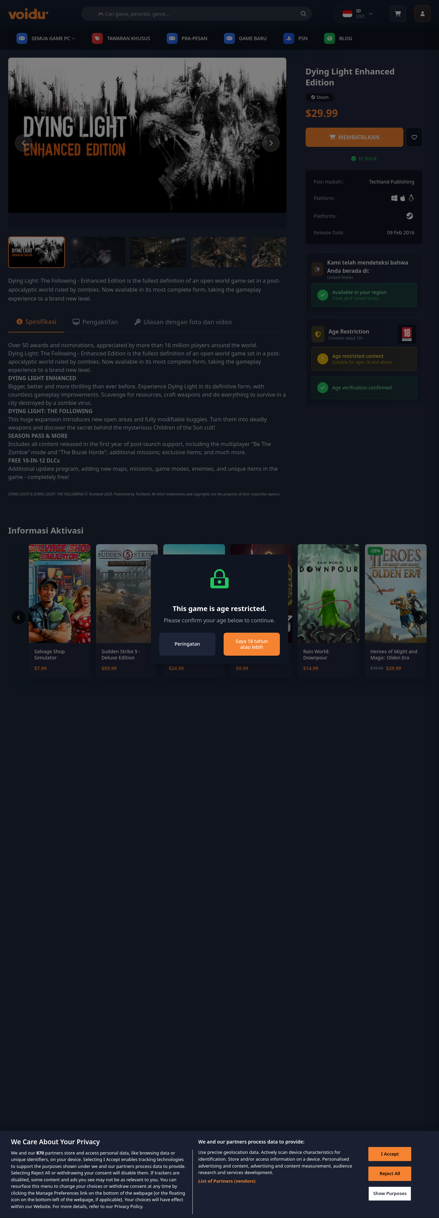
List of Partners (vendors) (227, 1190)
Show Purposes (390, 1203)
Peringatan (187, 644)
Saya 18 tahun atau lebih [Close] (252, 644)
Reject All (390, 1183)
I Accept (390, 1163)
